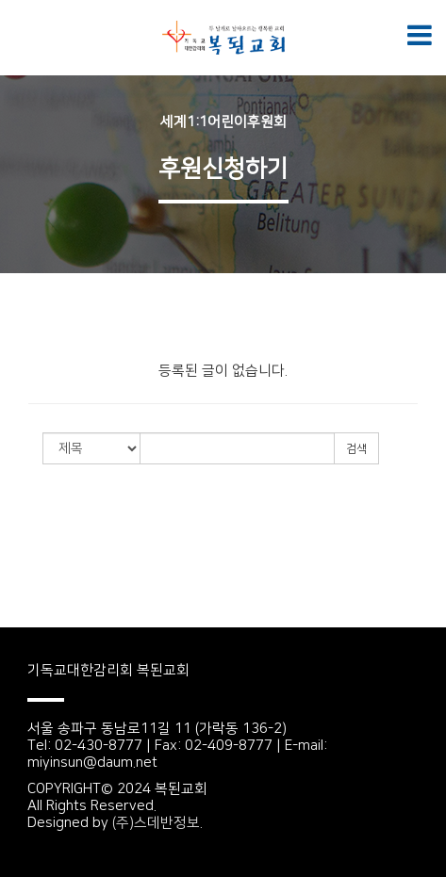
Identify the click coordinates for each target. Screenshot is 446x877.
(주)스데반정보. (157, 823)
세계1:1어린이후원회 (223, 122)
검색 (356, 449)
